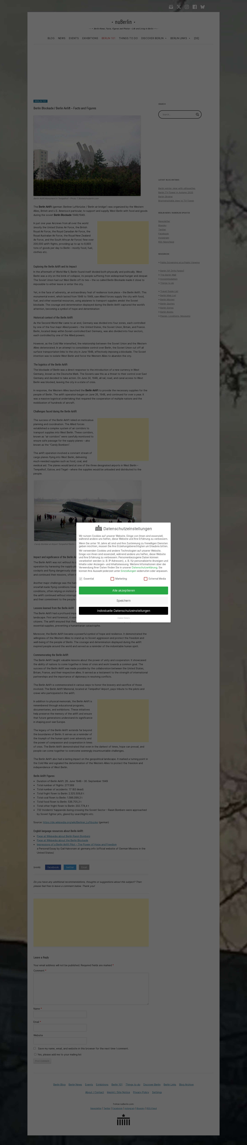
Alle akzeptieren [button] (123, 590)
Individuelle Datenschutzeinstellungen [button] (123, 610)
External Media (155, 578)
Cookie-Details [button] (123, 618)
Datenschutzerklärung (144, 567)
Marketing (119, 578)
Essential (86, 578)
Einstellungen (128, 570)
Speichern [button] (123, 600)
